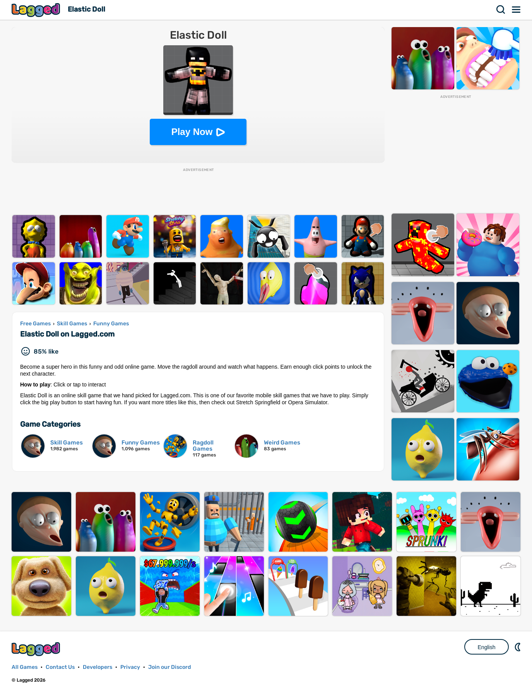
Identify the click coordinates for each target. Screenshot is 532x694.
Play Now (192, 131)
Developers (97, 667)
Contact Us (60, 667)
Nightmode (518, 647)
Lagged (37, 10)
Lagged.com (37, 649)
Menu (516, 9)
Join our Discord (169, 667)
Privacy (130, 667)
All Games (25, 667)
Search (501, 9)
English (487, 647)
